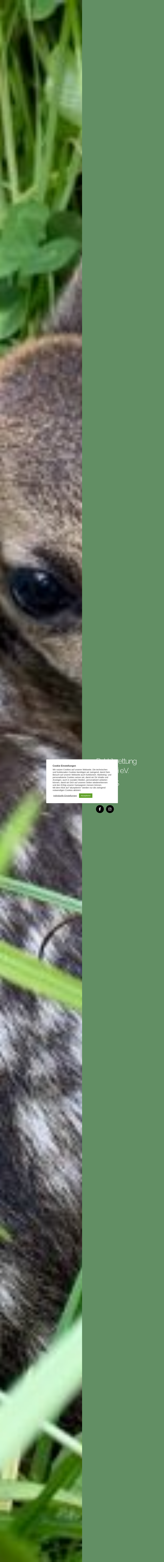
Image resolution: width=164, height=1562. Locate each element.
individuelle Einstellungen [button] (65, 796)
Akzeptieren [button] (86, 796)
